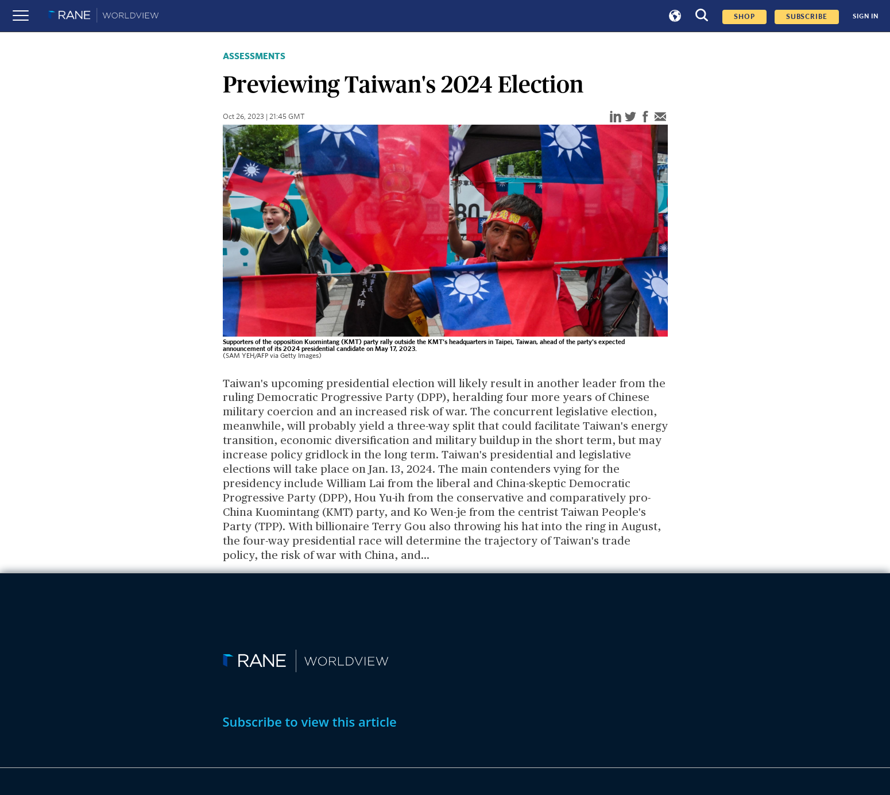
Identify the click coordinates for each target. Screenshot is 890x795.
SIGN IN (866, 16)
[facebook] (645, 117)
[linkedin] (615, 117)
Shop (744, 17)
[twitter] (630, 117)
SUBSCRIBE (806, 17)
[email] (660, 117)
